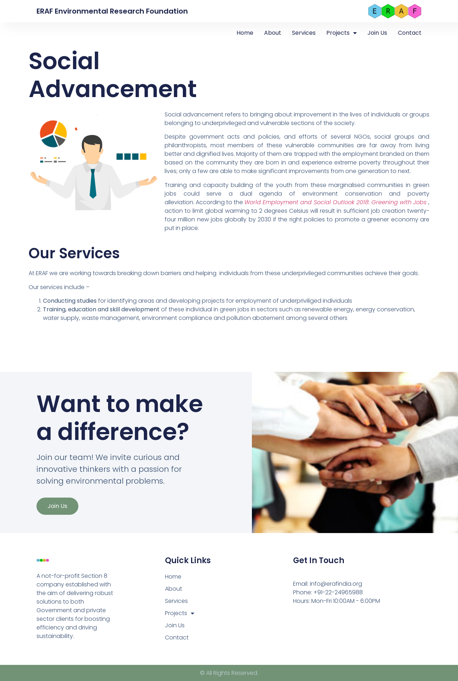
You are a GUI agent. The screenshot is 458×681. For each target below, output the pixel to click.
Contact (410, 33)
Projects (341, 33)
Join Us (377, 33)
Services (304, 33)
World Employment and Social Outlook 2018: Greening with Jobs (336, 202)
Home (245, 33)
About (272, 33)
